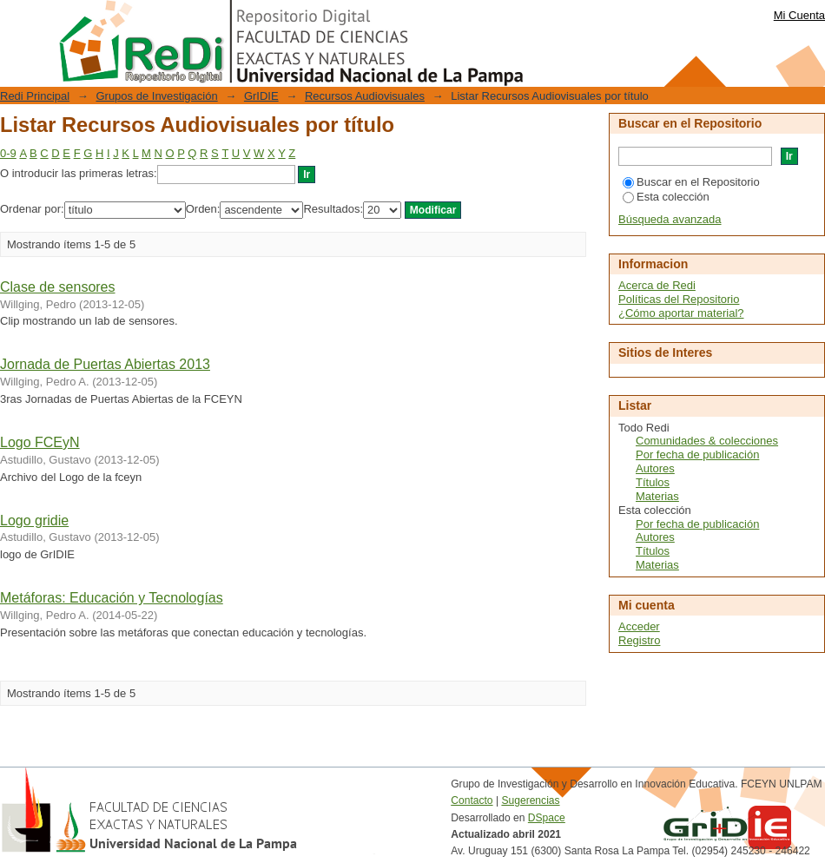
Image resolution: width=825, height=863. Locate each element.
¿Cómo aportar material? (681, 313)
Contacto (471, 800)
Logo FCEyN (40, 442)
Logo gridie (34, 520)
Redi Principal (34, 95)
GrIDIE (261, 95)
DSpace (546, 818)
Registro (639, 640)
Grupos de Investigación (156, 95)
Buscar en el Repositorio (691, 181)
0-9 (8, 153)
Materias (657, 496)
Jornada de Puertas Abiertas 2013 (105, 364)
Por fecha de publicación (697, 454)
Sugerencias (530, 800)
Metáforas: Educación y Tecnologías (111, 597)
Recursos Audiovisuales (365, 95)
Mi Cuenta (799, 15)
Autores (655, 468)
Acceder (639, 626)
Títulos (653, 482)
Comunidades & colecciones (707, 440)
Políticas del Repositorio (678, 299)
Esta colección (666, 196)
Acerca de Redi (657, 285)
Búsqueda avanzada (670, 219)
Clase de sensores (58, 287)
